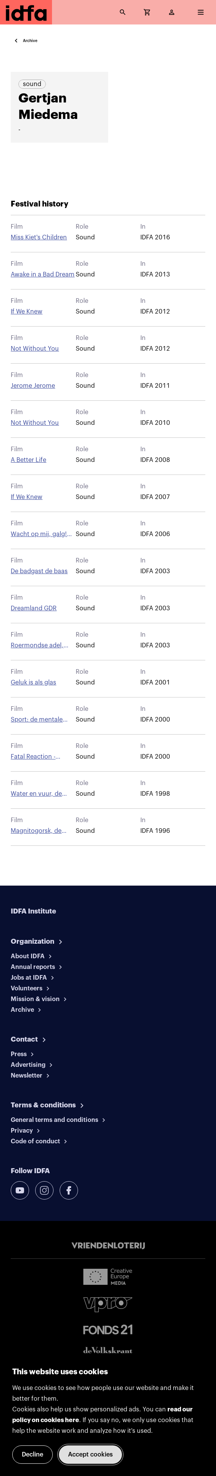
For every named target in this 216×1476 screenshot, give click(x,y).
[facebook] (69, 1190)
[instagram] (44, 1190)
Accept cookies (90, 1455)
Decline (32, 1455)
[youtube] (20, 1190)
